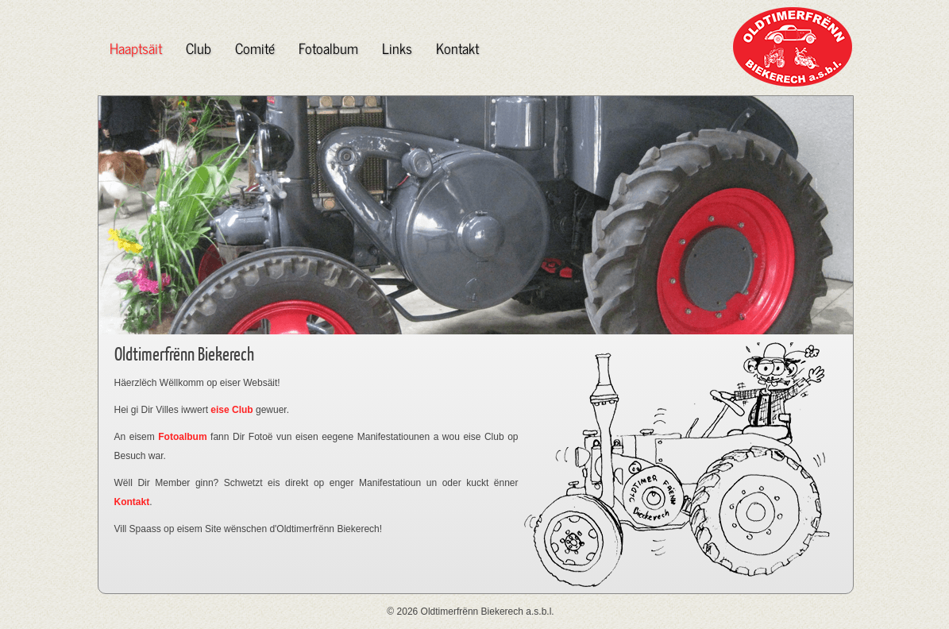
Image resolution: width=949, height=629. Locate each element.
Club (198, 48)
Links (397, 48)
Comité (255, 48)
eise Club (231, 409)
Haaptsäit (136, 48)
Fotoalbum (328, 48)
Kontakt (457, 48)
